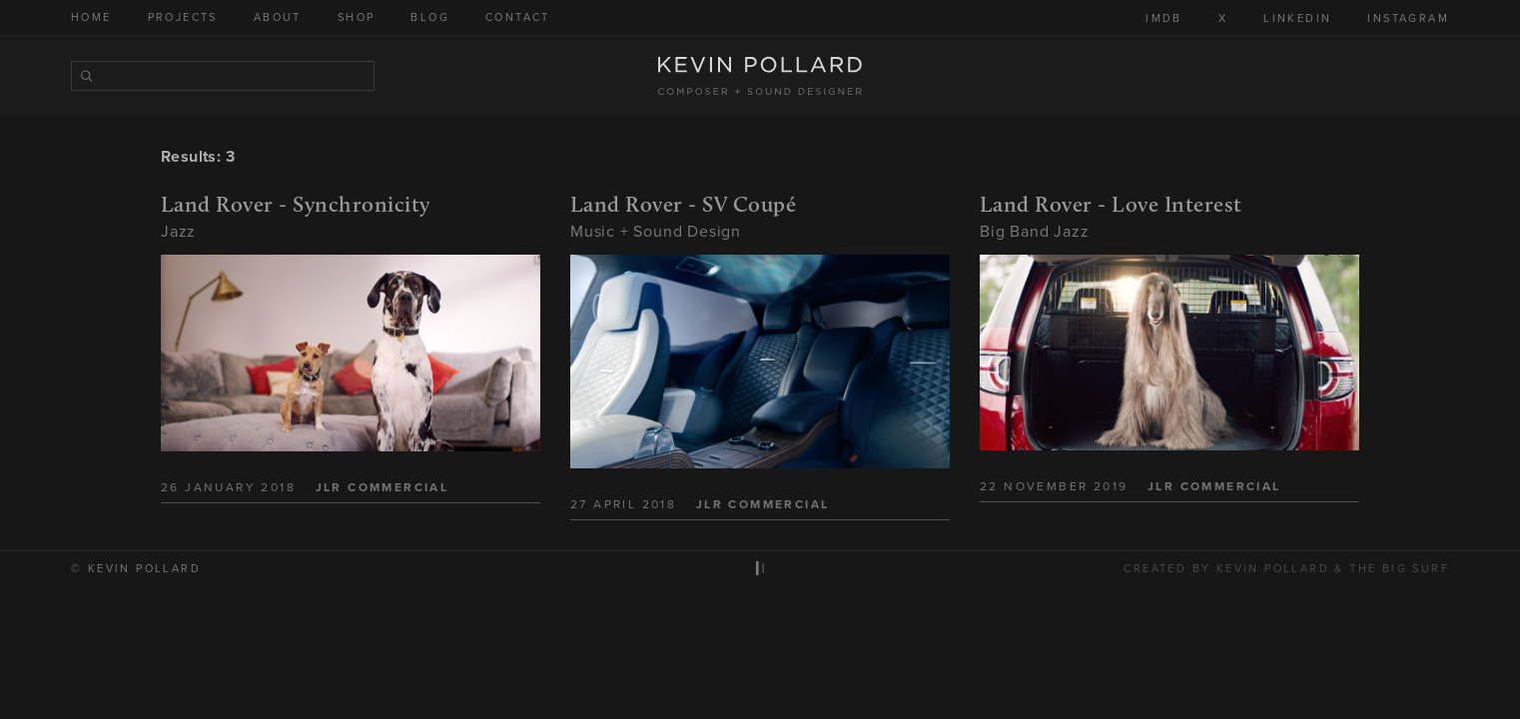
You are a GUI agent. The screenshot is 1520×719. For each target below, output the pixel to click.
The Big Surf (1399, 568)
